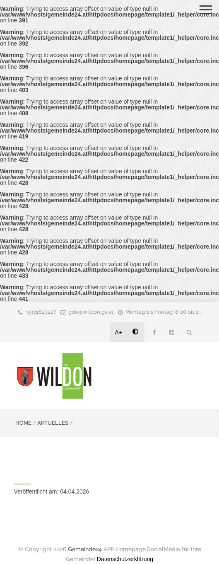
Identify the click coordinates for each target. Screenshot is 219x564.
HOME (23, 423)
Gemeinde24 (85, 549)
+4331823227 (40, 312)
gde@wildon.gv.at (90, 312)
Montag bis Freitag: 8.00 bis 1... (163, 312)
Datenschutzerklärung (125, 559)
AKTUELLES (52, 423)
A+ (119, 332)
